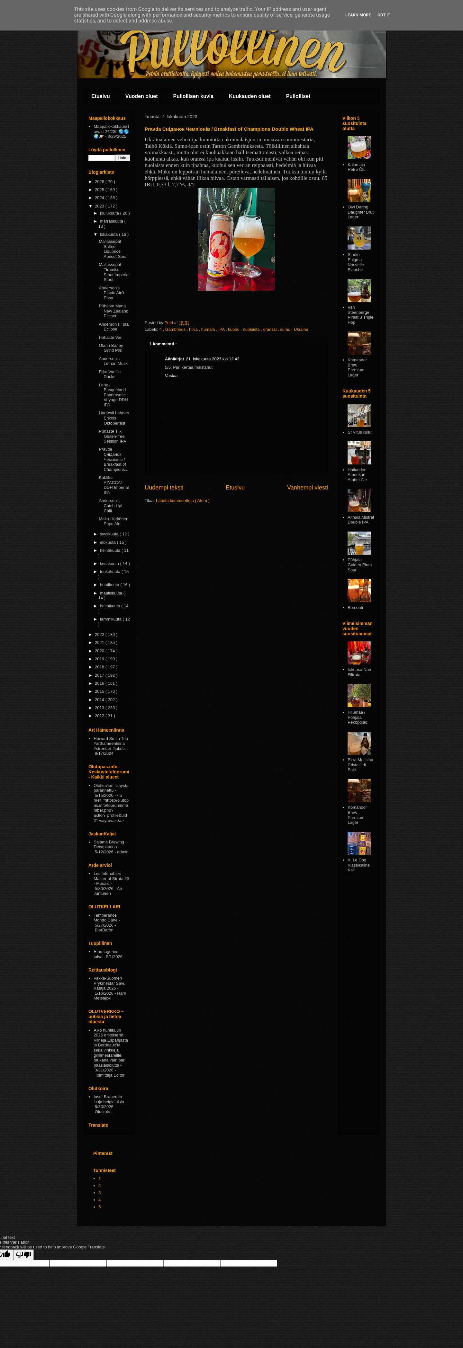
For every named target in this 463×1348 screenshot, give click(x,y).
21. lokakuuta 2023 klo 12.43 (212, 359)
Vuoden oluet (141, 96)
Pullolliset (298, 96)
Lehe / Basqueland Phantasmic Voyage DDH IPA (113, 395)
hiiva (194, 329)
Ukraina (301, 329)
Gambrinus (176, 329)
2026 (100, 181)
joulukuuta (110, 213)
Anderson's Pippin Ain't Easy (111, 293)
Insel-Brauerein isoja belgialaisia (109, 1099)
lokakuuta (109, 234)
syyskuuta (110, 534)
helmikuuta (110, 606)
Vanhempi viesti (307, 487)
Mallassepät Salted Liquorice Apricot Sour (113, 249)
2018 (100, 667)
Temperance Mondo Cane (105, 918)
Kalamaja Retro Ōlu (357, 167)
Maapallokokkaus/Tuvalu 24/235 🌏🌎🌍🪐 (112, 131)
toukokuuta (111, 571)
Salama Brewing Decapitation (109, 845)
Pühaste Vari (110, 337)
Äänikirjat (174, 359)
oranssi (270, 329)
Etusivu (100, 96)
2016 (100, 683)
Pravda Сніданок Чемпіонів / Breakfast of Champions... (113, 459)
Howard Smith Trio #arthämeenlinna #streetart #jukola (111, 743)
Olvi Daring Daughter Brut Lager (361, 212)
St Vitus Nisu (359, 432)
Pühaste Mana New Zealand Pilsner (113, 311)
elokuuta (108, 542)
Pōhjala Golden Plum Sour (360, 564)
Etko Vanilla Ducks (110, 374)
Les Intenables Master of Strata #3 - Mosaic (111, 878)
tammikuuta (111, 619)
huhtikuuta (110, 584)
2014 (100, 699)
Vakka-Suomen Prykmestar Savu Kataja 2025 (109, 983)
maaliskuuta (111, 593)
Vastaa (171, 375)
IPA (222, 329)
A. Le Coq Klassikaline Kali (359, 865)
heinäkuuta (111, 550)
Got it (383, 15)
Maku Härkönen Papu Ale (113, 521)
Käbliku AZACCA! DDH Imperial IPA (114, 485)
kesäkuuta (110, 563)
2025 (100, 189)
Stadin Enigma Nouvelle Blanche (356, 262)
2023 (100, 206)
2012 (100, 715)
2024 (100, 197)
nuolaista (252, 329)
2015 (100, 691)
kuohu (234, 329)
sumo (285, 329)
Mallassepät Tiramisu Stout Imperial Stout (114, 272)
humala (208, 329)
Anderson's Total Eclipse (114, 327)
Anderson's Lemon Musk (113, 361)
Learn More (358, 15)
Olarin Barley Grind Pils (111, 348)
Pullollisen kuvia (193, 96)
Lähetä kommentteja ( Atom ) (183, 500)
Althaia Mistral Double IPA (361, 520)
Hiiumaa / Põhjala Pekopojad (357, 717)
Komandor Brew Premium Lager (357, 367)
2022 (100, 634)
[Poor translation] (23, 1254)
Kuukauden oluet (250, 96)
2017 (100, 675)
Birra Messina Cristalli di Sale (360, 764)
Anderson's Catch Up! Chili (110, 505)
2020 (100, 650)
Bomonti (355, 607)
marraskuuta (112, 221)
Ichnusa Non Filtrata (359, 672)
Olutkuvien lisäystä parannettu (111, 788)
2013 (100, 707)
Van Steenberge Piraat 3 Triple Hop (360, 315)
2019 (100, 658)
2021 (100, 642)
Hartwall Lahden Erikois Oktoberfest (114, 417)
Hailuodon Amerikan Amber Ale (357, 474)
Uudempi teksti (164, 487)
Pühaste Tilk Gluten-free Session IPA (112, 436)
